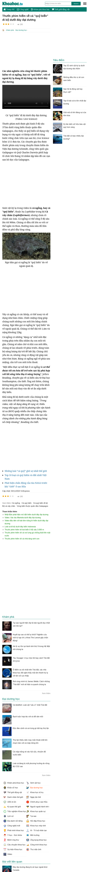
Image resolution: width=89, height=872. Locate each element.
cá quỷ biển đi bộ (40, 503)
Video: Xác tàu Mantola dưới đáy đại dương (23, 517)
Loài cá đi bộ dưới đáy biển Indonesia (20, 526)
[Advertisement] (26, 50)
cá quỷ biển (27, 503)
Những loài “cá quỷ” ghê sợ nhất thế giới (26, 470)
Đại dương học (21, 30)
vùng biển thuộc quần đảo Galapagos (32, 506)
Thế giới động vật (61, 9)
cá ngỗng (16, 503)
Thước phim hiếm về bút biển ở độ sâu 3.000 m (24, 529)
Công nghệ (23, 9)
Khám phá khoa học (40, 9)
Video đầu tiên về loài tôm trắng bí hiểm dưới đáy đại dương (26, 521)
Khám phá (10, 30)
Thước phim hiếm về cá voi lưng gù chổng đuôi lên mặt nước (27, 533)
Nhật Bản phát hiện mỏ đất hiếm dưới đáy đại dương (26, 514)
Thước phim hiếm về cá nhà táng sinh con (22, 538)
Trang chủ (8, 9)
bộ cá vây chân (8, 506)
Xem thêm (46, 693)
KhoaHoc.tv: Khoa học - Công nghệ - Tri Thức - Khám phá (15, 3)
